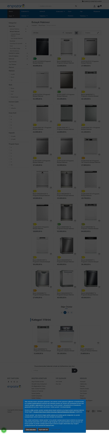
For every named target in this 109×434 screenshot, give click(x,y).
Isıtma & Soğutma (43, 13)
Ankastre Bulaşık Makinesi (15, 35)
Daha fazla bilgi (31, 430)
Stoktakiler (69, 33)
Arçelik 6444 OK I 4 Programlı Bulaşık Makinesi (90, 128)
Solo (12, 105)
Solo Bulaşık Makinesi (17, 38)
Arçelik (13, 74)
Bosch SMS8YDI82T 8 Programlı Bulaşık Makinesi (65, 228)
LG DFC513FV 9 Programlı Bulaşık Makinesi (65, 161)
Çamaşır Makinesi (14, 29)
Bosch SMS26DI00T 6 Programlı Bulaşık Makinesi (65, 194)
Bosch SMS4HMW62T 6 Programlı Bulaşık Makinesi (65, 294)
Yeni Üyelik (59, 384)
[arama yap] (76, 6)
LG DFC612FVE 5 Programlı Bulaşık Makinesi (90, 62)
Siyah (12, 91)
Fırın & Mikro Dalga (15, 48)
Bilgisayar (97, 11)
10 (11, 165)
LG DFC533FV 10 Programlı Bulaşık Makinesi (41, 161)
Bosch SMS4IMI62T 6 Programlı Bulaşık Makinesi (41, 294)
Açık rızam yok (55, 430)
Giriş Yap (58, 386)
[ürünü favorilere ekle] (50, 55)
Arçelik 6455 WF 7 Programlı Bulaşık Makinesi (42, 128)
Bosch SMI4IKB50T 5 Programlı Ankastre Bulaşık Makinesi (89, 261)
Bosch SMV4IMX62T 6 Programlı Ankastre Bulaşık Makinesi (65, 350)
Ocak (11, 46)
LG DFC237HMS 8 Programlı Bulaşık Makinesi (42, 62)
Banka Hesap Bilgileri (86, 403)
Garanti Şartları (36, 396)
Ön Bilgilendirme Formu (38, 389)
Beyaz (12, 88)
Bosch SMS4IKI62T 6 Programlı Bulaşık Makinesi (88, 350)
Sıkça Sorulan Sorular (38, 384)
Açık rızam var (43, 430)
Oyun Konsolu (70, 13)
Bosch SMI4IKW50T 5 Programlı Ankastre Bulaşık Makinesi (41, 261)
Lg (11, 80)
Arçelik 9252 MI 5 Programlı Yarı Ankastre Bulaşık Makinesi (90, 161)
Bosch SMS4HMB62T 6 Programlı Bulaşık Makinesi (89, 294)
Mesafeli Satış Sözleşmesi (39, 386)
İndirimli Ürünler (84, 391)
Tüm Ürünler (83, 396)
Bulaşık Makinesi (14, 31)
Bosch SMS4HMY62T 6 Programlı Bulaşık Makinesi (65, 261)
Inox (12, 94)
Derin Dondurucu (14, 51)
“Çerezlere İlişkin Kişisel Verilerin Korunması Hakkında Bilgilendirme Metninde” (54, 412)
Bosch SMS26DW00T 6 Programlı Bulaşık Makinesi (41, 194)
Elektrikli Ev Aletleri (25, 13)
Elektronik (59, 11)
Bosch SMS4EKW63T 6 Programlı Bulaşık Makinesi (65, 62)
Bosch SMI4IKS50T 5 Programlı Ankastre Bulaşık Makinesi (89, 96)
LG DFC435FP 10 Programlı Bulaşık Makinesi (65, 95)
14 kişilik (13, 139)
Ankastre (13, 108)
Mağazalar (83, 401)
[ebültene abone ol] (74, 373)
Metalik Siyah (14, 97)
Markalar (82, 389)
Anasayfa (34, 25)
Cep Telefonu (83, 13)
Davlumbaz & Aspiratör (16, 43)
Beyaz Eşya (11, 13)
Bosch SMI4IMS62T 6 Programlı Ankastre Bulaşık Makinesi (42, 350)
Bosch (12, 77)
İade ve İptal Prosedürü (38, 391)
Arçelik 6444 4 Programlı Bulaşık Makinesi (41, 228)
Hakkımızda (83, 386)
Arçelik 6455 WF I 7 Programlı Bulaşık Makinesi (65, 128)
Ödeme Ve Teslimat (37, 393)
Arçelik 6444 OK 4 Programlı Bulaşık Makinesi (90, 194)
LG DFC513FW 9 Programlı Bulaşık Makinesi (41, 95)
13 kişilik (13, 136)
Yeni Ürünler (83, 393)
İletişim (82, 398)
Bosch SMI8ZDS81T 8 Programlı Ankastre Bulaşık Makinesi (89, 228)
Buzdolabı (12, 41)
